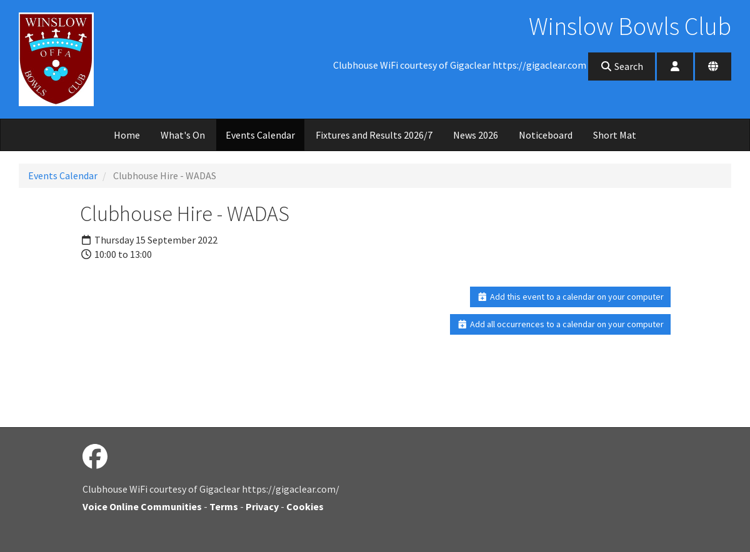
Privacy (262, 506)
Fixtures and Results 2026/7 (374, 135)
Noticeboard (545, 135)
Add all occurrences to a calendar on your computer (560, 324)
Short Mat (614, 135)
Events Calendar (260, 135)
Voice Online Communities (142, 506)
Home (127, 135)
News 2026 (475, 135)
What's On (183, 135)
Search (621, 66)
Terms (223, 506)
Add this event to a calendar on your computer (570, 296)
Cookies (305, 506)
